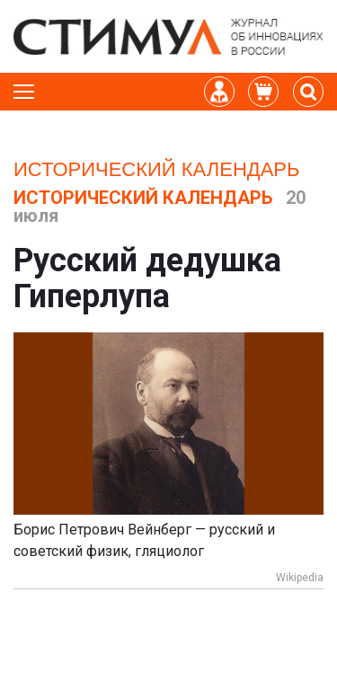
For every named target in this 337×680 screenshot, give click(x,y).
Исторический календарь (156, 169)
